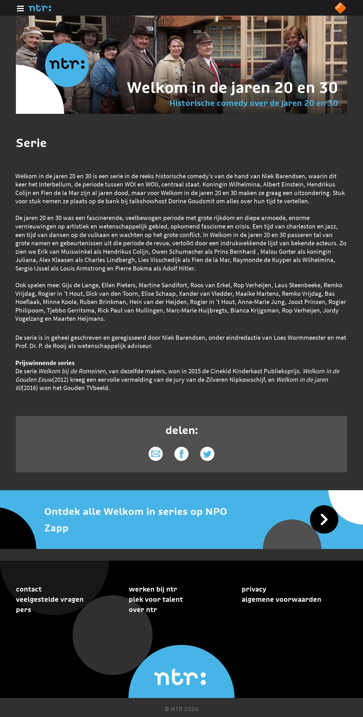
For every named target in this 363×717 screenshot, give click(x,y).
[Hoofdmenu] (19, 7)
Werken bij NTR (153, 589)
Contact (29, 589)
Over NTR (143, 609)
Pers (23, 609)
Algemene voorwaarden (281, 599)
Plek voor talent (156, 599)
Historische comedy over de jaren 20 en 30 (253, 103)
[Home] (39, 9)
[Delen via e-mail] (156, 454)
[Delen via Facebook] (182, 454)
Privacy (254, 589)
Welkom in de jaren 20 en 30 (232, 87)
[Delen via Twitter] (207, 454)
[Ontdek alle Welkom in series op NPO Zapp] (181, 520)
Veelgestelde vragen (50, 599)
